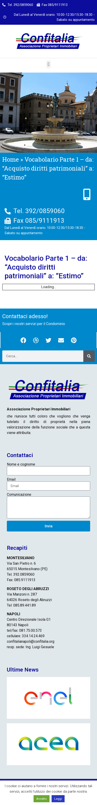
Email (11, 479)
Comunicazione (19, 494)
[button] (48, 64)
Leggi (58, 798)
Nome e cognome (21, 464)
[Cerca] (89, 356)
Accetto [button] (41, 798)
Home (10, 159)
